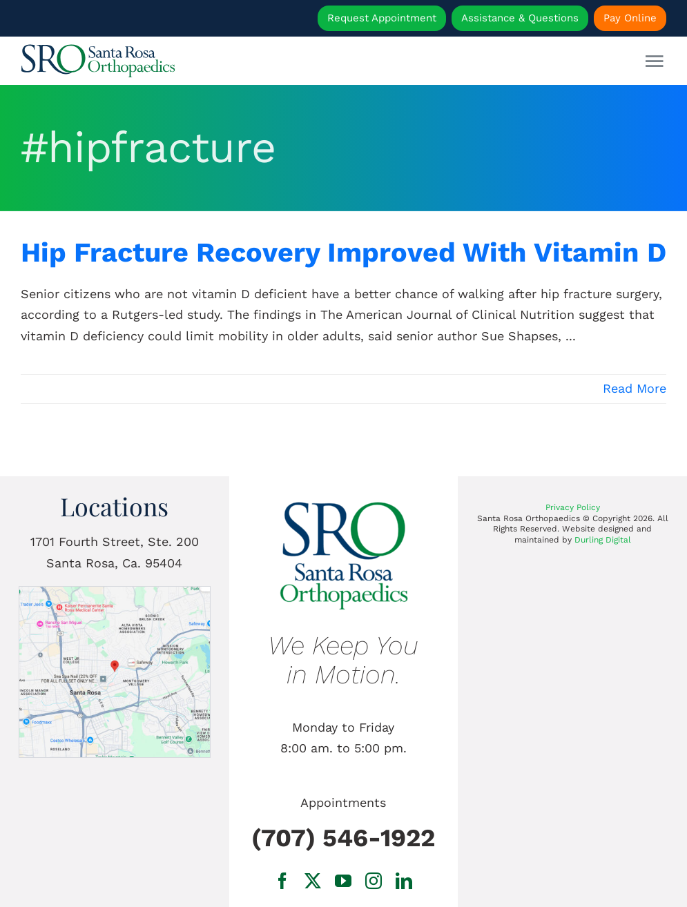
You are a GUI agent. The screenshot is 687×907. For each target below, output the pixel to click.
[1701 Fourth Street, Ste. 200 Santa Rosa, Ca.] (115, 592)
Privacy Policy (572, 507)
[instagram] (373, 880)
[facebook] (282, 880)
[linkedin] (404, 880)
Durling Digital (602, 540)
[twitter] (312, 880)
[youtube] (343, 880)
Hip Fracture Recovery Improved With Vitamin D (343, 252)
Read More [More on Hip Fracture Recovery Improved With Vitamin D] (634, 388)
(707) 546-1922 (343, 837)
